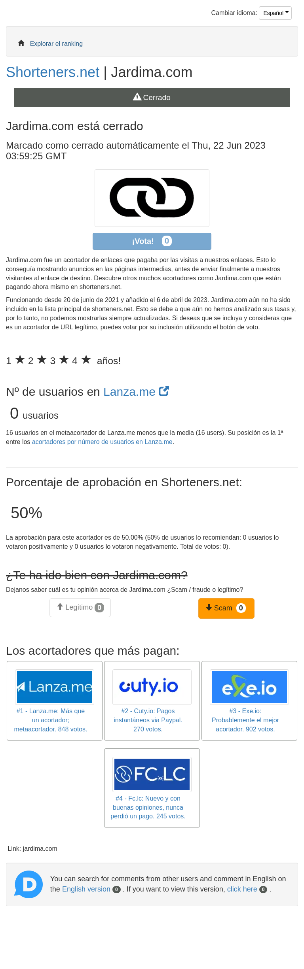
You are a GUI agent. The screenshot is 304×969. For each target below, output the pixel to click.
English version (91, 889)
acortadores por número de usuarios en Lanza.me (102, 441)
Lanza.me (136, 391)
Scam (225, 608)
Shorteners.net (52, 72)
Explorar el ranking (56, 43)
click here (247, 889)
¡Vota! (152, 241)
